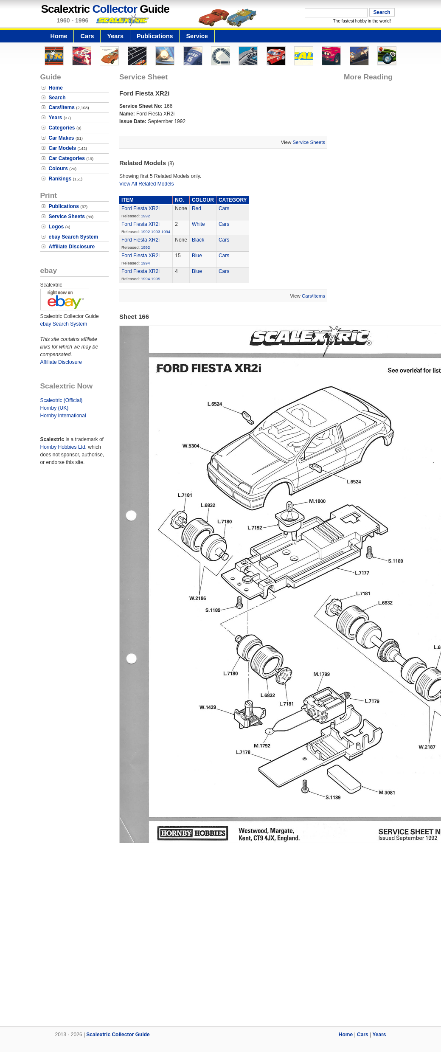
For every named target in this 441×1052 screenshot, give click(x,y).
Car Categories (67, 158)
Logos (56, 227)
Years (115, 36)
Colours (58, 169)
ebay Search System (73, 237)
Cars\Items (62, 107)
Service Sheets (67, 216)
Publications (155, 36)
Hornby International (63, 416)
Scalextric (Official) (61, 400)
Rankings (60, 179)
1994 (165, 231)
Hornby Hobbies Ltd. (63, 447)
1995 (155, 278)
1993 (155, 231)
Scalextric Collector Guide (117, 1035)
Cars (87, 36)
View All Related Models (146, 184)
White (198, 224)
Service (197, 36)
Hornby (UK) (54, 408)
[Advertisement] (220, 936)
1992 (145, 216)
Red (196, 208)
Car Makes (61, 138)
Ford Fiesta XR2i (140, 208)
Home (59, 36)
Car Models (62, 148)
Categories (62, 128)
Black (198, 240)
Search (57, 98)
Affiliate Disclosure (72, 247)
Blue (197, 256)
